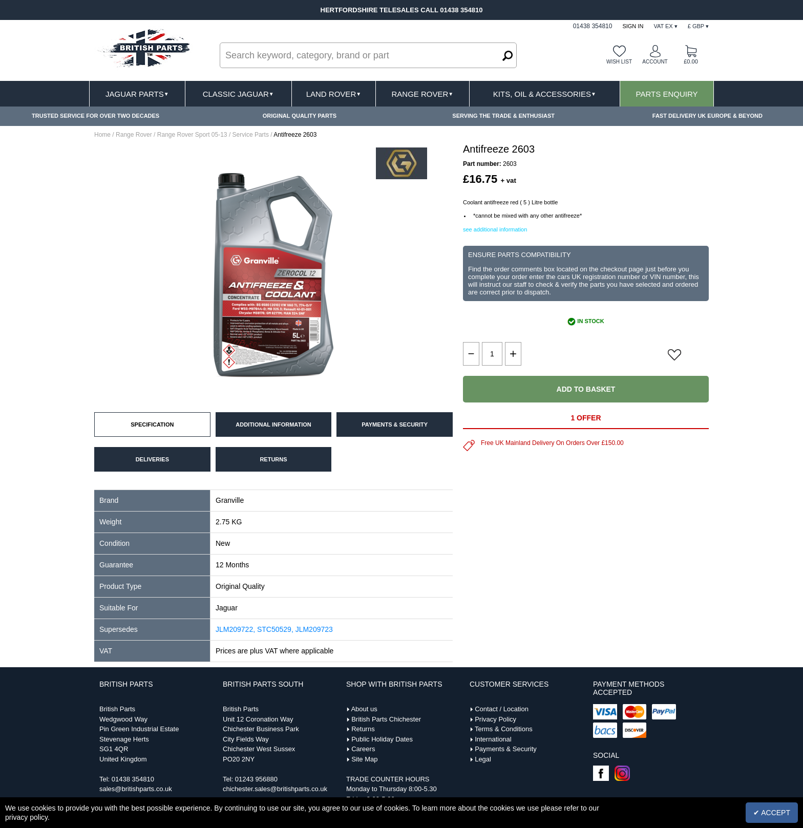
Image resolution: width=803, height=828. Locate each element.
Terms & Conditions (504, 729)
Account (654, 62)
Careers (363, 749)
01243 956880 (256, 779)
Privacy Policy (495, 719)
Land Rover (333, 94)
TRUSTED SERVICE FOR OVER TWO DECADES (95, 116)
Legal (483, 759)
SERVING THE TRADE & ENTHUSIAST (503, 116)
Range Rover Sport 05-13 (192, 134)
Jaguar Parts (137, 94)
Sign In (632, 26)
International (493, 739)
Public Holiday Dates (382, 739)
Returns (363, 729)
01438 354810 (133, 779)
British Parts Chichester (386, 719)
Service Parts (251, 134)
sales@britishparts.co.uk (135, 789)
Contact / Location (502, 709)
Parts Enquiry (667, 94)
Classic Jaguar (238, 94)
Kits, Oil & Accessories (544, 94)
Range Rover (422, 94)
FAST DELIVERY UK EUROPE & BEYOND (707, 116)
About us (364, 709)
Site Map (364, 759)
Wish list (619, 62)
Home (102, 134)
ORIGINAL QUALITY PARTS (299, 116)
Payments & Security (506, 749)
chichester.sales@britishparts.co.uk (275, 789)
